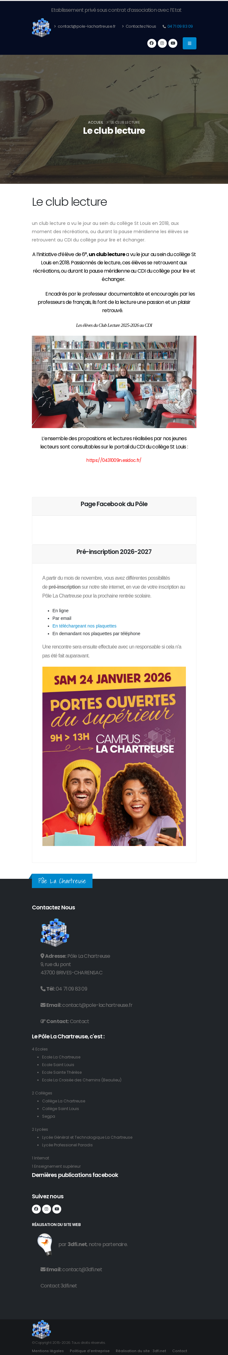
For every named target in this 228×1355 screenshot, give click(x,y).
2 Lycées (41, 1129)
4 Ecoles (40, 1049)
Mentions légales (48, 1350)
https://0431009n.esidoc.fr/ (113, 460)
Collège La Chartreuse (65, 1101)
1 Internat (41, 1158)
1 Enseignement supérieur (58, 1166)
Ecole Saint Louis (59, 1064)
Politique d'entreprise (89, 1350)
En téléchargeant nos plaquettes (85, 625)
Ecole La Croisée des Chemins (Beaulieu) (84, 1080)
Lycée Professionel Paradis (69, 1145)
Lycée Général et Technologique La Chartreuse (91, 1137)
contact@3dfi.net (82, 1269)
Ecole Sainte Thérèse (63, 1072)
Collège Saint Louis (61, 1108)
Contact (79, 1021)
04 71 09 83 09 (179, 26)
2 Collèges (43, 1093)
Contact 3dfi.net (58, 1285)
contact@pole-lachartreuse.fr (85, 26)
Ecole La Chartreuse (62, 1057)
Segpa (49, 1116)
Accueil (95, 122)
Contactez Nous (139, 26)
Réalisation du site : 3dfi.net (139, 1350)
